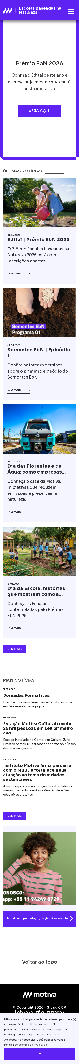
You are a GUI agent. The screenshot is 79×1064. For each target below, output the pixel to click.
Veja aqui (40, 111)
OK (39, 1053)
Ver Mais (14, 649)
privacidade (39, 1044)
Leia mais (18, 273)
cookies (24, 1044)
